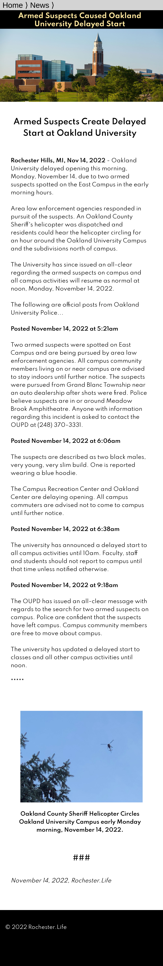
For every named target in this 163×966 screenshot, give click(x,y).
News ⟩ (42, 5)
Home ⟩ (15, 5)
